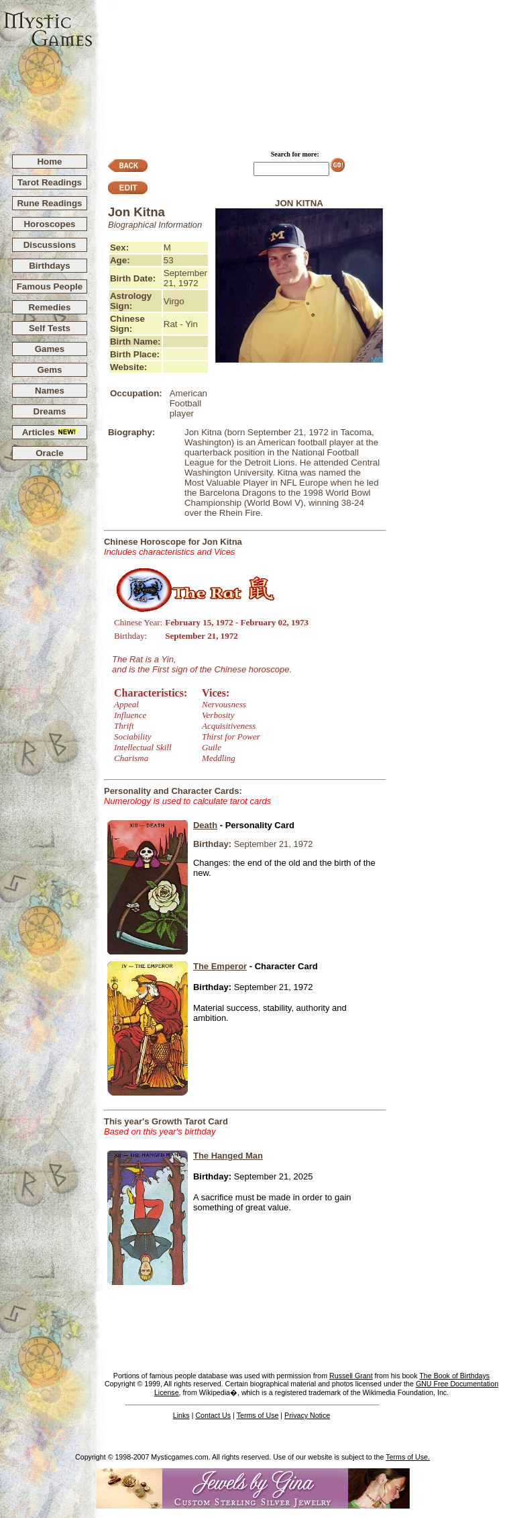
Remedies (49, 307)
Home (49, 162)
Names (49, 391)
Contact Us (213, 1415)
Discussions (49, 245)
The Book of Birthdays (454, 1376)
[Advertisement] (299, 71)
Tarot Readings (49, 182)
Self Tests (49, 328)
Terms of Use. (408, 1457)
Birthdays (49, 266)
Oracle (50, 453)
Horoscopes (49, 224)
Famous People (50, 286)
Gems (49, 370)
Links (181, 1415)
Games (49, 349)
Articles (50, 432)
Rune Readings (49, 203)
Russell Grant (351, 1376)
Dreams (50, 411)
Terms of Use (258, 1415)
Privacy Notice (307, 1415)
